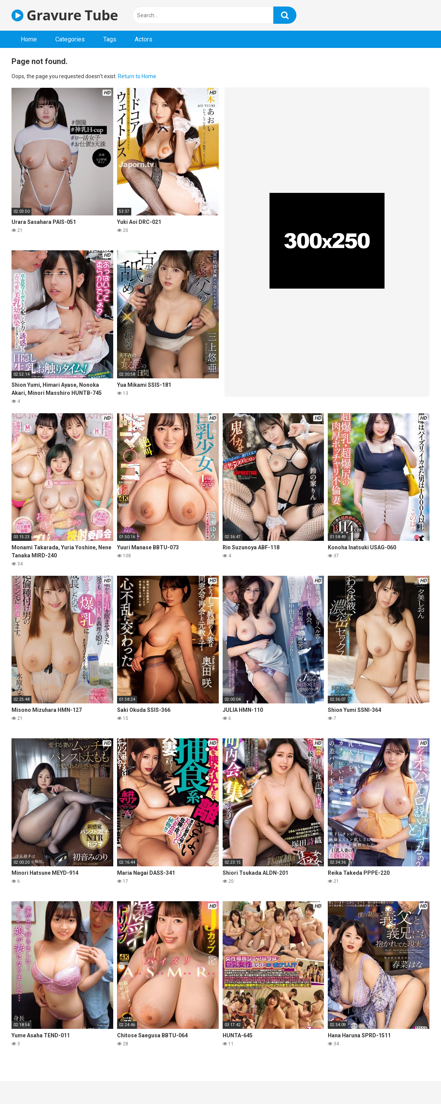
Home (29, 39)
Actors (143, 39)
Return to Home (137, 76)
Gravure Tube (65, 15)
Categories (70, 39)
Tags (109, 39)
